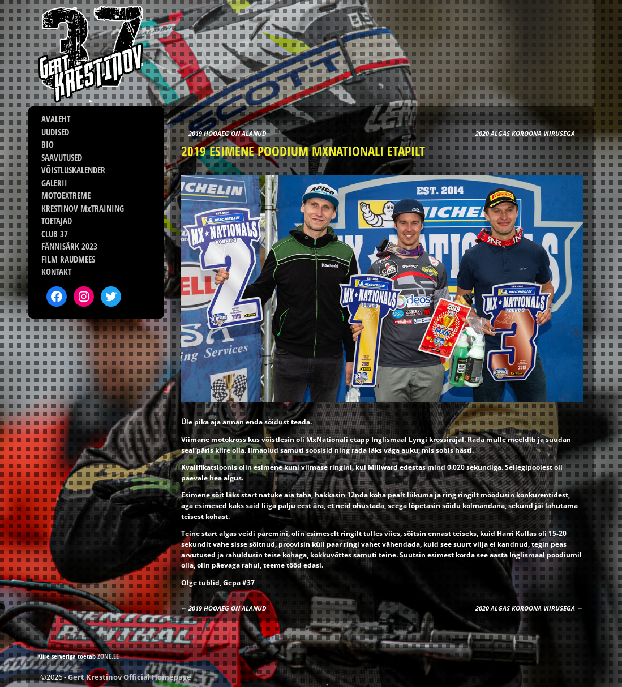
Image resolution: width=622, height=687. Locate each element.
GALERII (54, 182)
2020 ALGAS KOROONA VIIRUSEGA (529, 133)
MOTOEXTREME (66, 195)
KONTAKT (56, 271)
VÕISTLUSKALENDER (73, 169)
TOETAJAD (56, 220)
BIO (47, 144)
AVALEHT (55, 118)
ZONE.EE (108, 656)
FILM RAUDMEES (68, 259)
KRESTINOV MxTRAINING (82, 208)
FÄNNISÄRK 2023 (69, 246)
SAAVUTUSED (61, 157)
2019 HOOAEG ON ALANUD (224, 133)
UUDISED (55, 132)
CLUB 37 (54, 233)
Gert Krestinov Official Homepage (129, 677)
